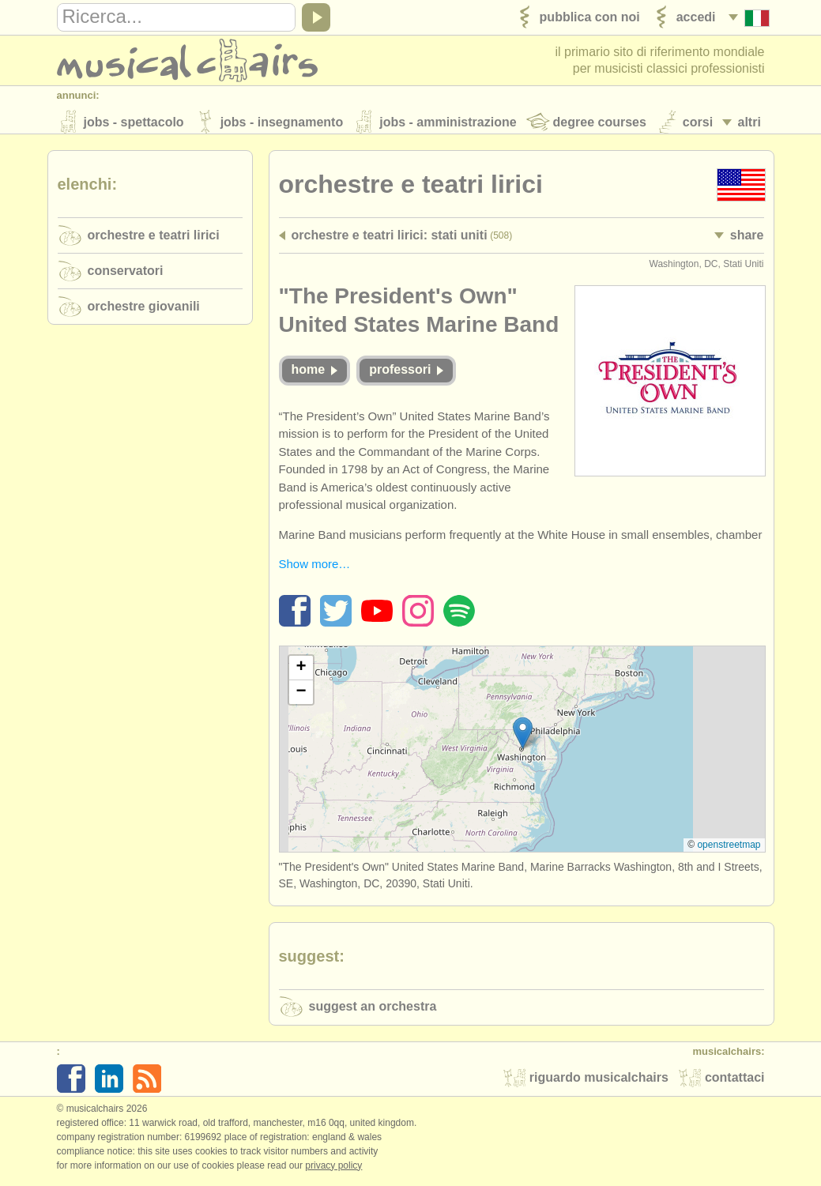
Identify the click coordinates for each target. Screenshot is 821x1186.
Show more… (315, 568)
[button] (523, 737)
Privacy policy (333, 1169)
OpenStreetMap (728, 849)
